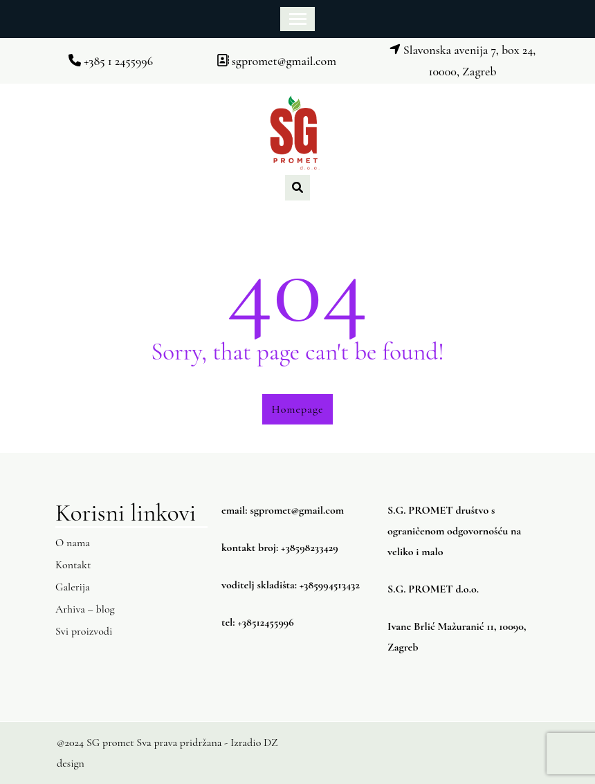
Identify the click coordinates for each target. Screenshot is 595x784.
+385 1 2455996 (110, 60)
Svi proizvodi (83, 631)
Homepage (298, 409)
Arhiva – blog (85, 609)
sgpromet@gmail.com (276, 60)
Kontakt (73, 565)
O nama (72, 543)
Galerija (72, 587)
